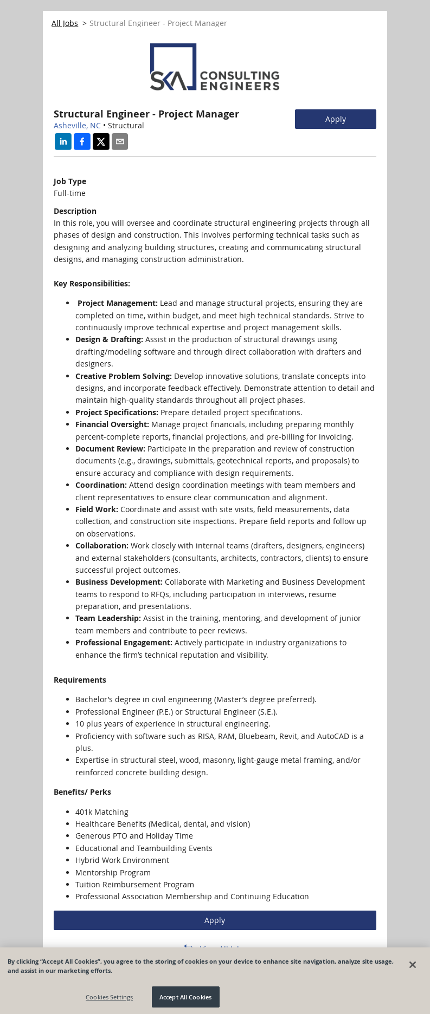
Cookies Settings (109, 1000)
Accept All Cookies (185, 1000)
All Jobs (65, 23)
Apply (335, 119)
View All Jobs (223, 949)
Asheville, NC (77, 125)
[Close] (413, 968)
